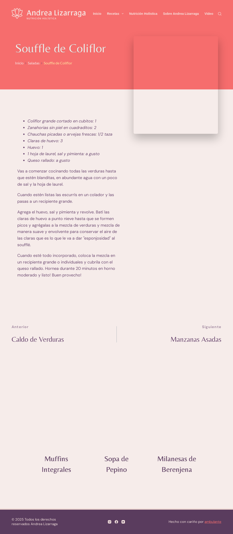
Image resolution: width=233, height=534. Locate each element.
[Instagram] (109, 522)
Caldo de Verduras (40, 339)
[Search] (219, 13)
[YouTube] (123, 522)
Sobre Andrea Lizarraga (181, 13)
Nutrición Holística (143, 13)
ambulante (213, 521)
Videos (210, 13)
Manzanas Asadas (194, 339)
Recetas (116, 13)
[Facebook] (116, 522)
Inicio (97, 13)
